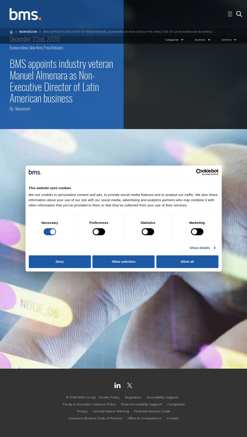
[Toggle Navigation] (230, 14)
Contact (173, 418)
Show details (200, 248)
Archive (229, 40)
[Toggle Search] (239, 13)
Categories (174, 40)
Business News (19, 47)
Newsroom (28, 31)
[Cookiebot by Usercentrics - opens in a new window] (199, 172)
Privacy (82, 411)
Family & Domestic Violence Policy (89, 404)
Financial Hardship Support (141, 404)
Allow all (187, 261)
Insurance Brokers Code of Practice (95, 418)
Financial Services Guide (152, 411)
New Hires (36, 47)
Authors (203, 40)
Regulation (133, 397)
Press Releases (53, 47)
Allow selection (123, 261)
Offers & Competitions (144, 418)
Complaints (176, 404)
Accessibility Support (162, 397)
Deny (60, 261)
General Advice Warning (111, 411)
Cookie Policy (109, 397)
